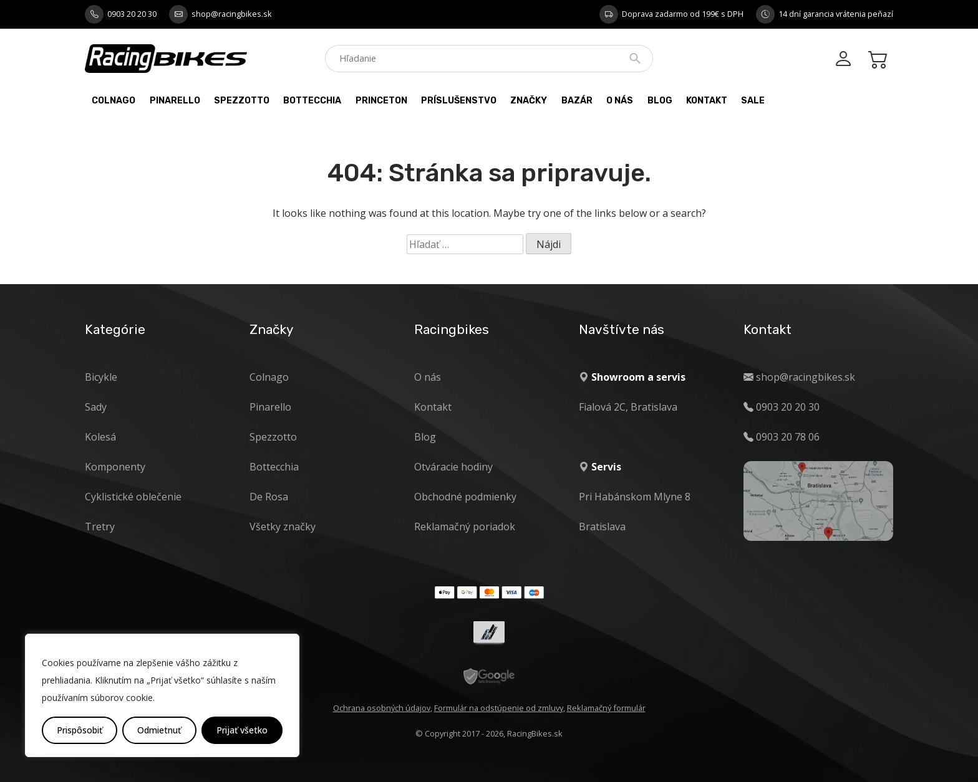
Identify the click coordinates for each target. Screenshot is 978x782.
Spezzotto (241, 100)
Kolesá (100, 437)
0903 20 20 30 (132, 13)
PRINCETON (381, 100)
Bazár (577, 100)
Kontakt (706, 100)
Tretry (100, 526)
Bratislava (602, 526)
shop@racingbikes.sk (231, 13)
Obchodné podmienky (465, 496)
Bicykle (101, 377)
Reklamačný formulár (606, 707)
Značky (528, 100)
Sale (753, 100)
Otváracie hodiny (453, 467)
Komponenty (115, 467)
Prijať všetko (242, 730)
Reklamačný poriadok (464, 526)
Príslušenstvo (458, 100)
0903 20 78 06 (788, 437)
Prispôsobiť (79, 730)
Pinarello (175, 100)
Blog (659, 100)
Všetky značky (282, 526)
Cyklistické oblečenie (133, 496)
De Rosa (268, 496)
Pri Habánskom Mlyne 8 (634, 496)
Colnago (113, 100)
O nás (619, 100)
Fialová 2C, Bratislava (628, 407)
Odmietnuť (159, 730)
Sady (96, 407)
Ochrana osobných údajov (381, 707)
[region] (162, 695)
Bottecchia (312, 100)
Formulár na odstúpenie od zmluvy (498, 707)
